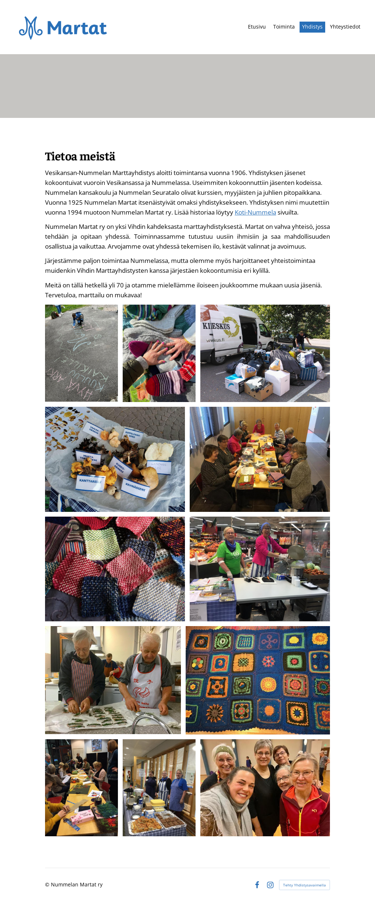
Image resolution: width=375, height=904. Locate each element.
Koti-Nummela (255, 212)
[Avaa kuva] (159, 353)
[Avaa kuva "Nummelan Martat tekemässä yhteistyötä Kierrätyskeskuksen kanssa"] (265, 353)
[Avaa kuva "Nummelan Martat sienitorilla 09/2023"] (115, 459)
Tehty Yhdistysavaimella (304, 885)
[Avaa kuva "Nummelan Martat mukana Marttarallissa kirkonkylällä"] (81, 353)
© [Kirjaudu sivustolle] (48, 884)
